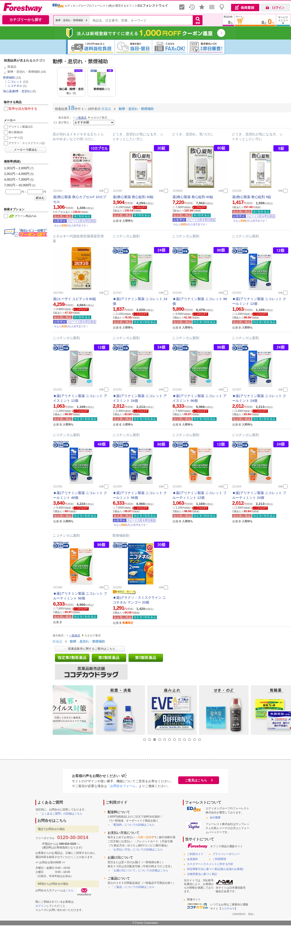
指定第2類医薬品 (72, 658)
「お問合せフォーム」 (123, 786)
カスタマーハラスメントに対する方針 (210, 864)
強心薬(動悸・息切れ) (17, 91)
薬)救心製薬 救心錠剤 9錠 (251, 197)
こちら (69, 890)
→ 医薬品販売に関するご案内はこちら (89, 648)
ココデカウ (228, 908)
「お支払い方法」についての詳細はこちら (137, 849)
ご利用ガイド (195, 854)
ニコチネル (14, 85)
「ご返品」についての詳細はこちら (133, 887)
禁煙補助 (9, 77)
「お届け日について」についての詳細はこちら (139, 870)
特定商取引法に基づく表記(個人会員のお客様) (215, 869)
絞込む (40, 197)
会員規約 (192, 859)
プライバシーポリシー (226, 854)
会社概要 (215, 817)
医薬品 (11, 66)
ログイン (40, 905)
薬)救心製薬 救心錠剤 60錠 (193, 197)
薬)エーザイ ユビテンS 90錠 (74, 299)
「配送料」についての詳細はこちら (133, 824)
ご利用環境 (219, 859)
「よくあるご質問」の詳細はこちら (60, 813)
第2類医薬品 (109, 658)
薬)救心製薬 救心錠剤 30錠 (133, 197)
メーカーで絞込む (25, 149)
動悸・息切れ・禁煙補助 (23, 71)
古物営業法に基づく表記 (202, 874)
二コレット (14, 81)
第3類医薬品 (146, 658)
